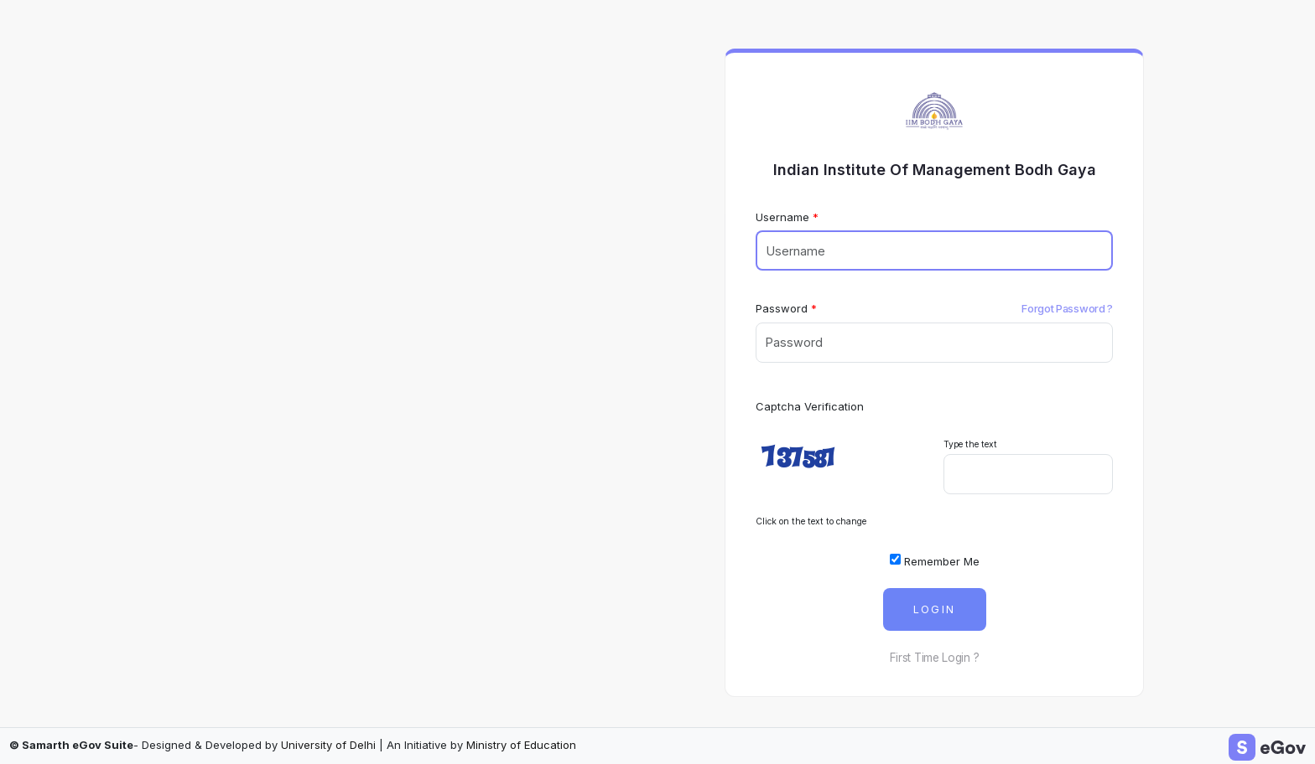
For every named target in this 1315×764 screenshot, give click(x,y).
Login (934, 609)
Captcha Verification (810, 406)
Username (782, 217)
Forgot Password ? (1067, 308)
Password (782, 308)
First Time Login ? (935, 657)
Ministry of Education (521, 744)
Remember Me (935, 560)
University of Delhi (328, 744)
